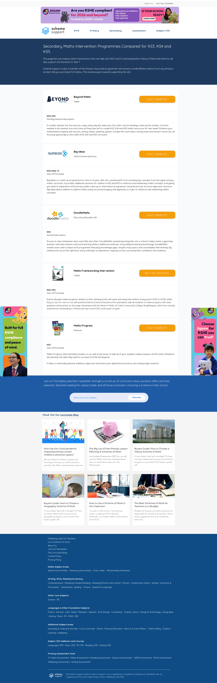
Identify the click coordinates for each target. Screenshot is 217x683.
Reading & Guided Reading (78, 583)
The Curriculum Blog (57, 552)
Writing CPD (105, 645)
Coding (127, 612)
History (52, 616)
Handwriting (67, 587)
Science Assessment (122, 657)
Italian (74, 612)
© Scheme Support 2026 (77, 674)
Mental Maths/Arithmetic (118, 570)
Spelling (78, 587)
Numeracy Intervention (80, 570)
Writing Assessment (81, 662)
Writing (155, 583)
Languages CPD (56, 645)
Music (60, 616)
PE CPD (80, 645)
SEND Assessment (143, 657)
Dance (135, 612)
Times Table (99, 570)
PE (65, 616)
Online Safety (154, 628)
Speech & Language (102, 587)
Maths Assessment (79, 657)
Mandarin (82, 612)
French (51, 612)
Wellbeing (62, 632)
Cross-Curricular (87, 628)
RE (58, 599)
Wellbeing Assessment (59, 662)
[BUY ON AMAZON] (157, 273)
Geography (167, 612)
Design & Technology (150, 612)
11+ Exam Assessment (58, 657)
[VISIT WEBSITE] (157, 99)
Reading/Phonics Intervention (106, 583)
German (60, 612)
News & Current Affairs (135, 628)
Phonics (126, 583)
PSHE (70, 616)
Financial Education (113, 628)
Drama (87, 587)
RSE (76, 616)
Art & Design (104, 612)
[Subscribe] (136, 397)
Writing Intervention (140, 583)
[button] (77, 30)
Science (51, 599)
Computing (116, 612)
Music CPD (70, 645)
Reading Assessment (100, 657)
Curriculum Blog (69, 415)
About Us (148, 3)
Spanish (92, 612)
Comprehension (55, 583)
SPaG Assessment (162, 657)
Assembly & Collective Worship (63, 628)
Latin (67, 612)
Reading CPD (91, 645)
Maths (65, 570)
